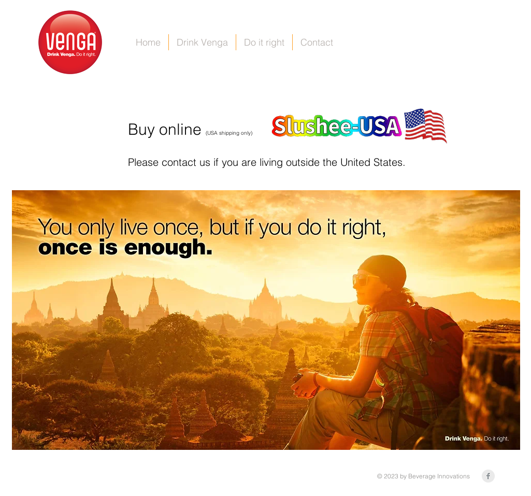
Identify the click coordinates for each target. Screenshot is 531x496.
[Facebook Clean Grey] (488, 476)
